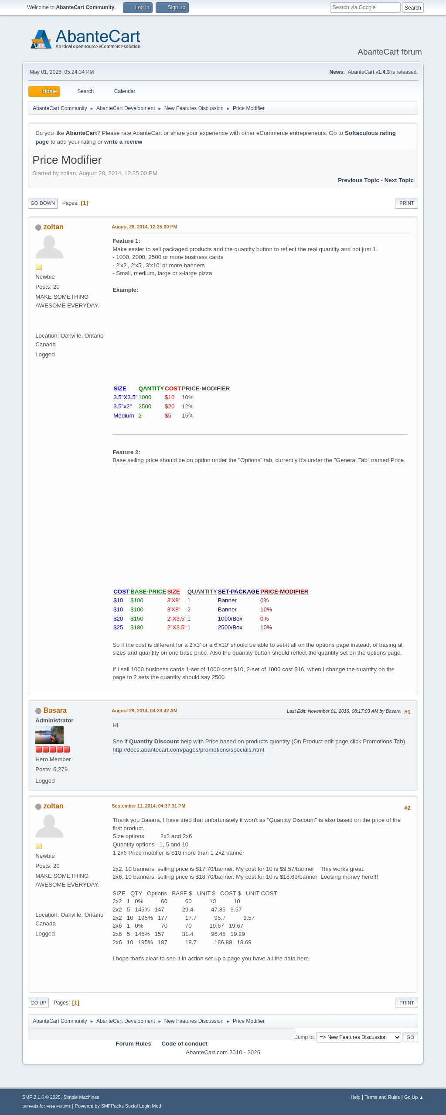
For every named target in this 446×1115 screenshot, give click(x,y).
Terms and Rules (382, 1097)
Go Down (43, 203)
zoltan (54, 227)
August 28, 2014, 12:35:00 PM (144, 226)
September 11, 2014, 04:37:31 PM (148, 805)
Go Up (38, 1002)
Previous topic (358, 180)
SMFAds (30, 1106)
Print (406, 203)
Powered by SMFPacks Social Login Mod (118, 1105)
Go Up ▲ (414, 1097)
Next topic (399, 180)
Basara (55, 710)
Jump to (304, 1037)
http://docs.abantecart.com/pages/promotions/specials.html (188, 749)
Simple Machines (81, 1097)
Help (355, 1097)
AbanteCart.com (207, 1052)
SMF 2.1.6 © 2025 (41, 1097)
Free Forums (58, 1106)
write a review (123, 141)
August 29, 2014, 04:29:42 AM (144, 710)
